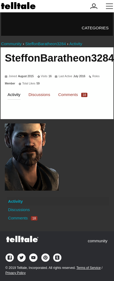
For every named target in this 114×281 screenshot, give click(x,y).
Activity (14, 94)
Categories (95, 28)
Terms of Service (88, 268)
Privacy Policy (15, 273)
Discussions (39, 94)
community (97, 241)
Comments (73, 94)
